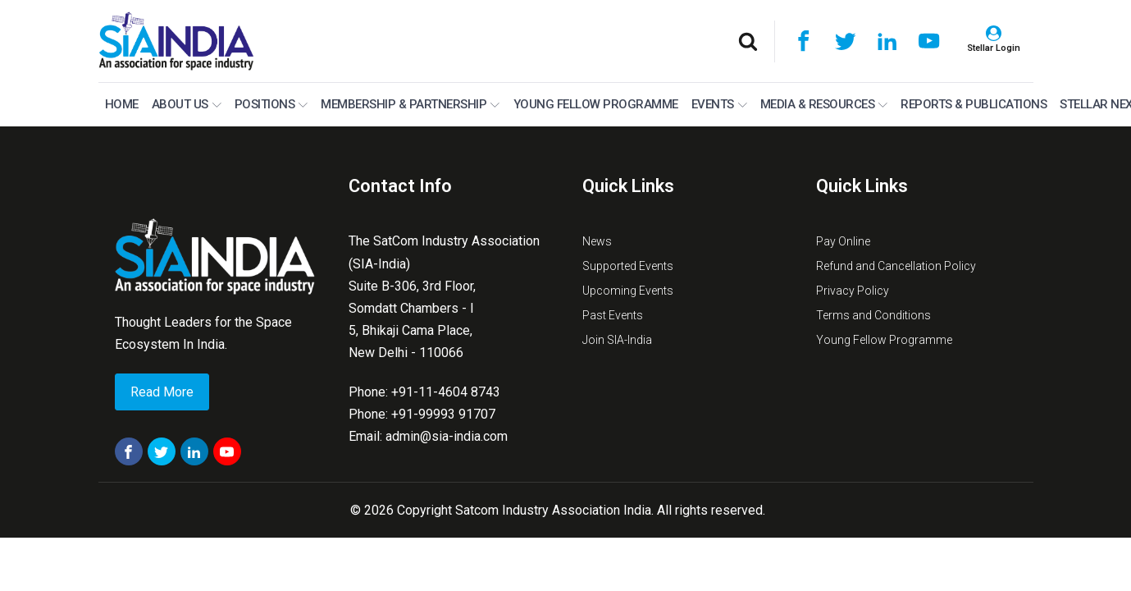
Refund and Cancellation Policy (896, 266)
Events (719, 104)
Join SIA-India (617, 339)
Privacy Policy (852, 290)
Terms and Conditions (873, 315)
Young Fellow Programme (595, 104)
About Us (186, 104)
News (597, 241)
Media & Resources (824, 104)
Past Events (612, 315)
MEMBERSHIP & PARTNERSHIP (410, 104)
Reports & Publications (974, 104)
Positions (271, 104)
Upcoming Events (627, 290)
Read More (162, 392)
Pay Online (843, 241)
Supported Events (627, 266)
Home (122, 104)
